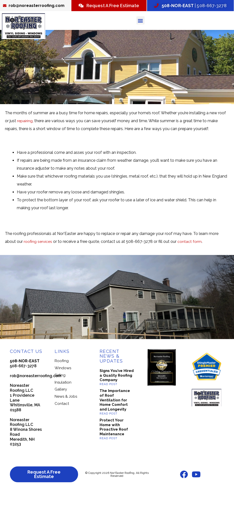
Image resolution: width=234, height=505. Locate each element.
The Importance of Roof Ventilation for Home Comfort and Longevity (115, 411)
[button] (140, 32)
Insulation (63, 394)
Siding (60, 387)
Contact (62, 415)
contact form (190, 253)
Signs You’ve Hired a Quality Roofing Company (117, 387)
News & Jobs (66, 408)
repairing (25, 132)
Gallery (61, 401)
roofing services (38, 253)
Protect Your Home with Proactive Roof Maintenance (114, 439)
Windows (63, 380)
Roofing (62, 372)
